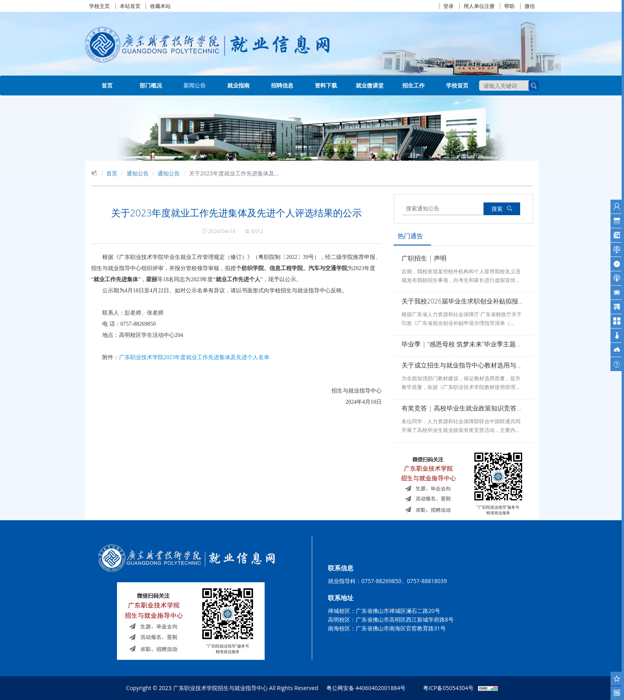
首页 (107, 85)
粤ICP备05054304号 (448, 688)
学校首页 (457, 85)
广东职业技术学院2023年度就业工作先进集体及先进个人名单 (194, 357)
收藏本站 (160, 6)
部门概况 (151, 85)
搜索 (501, 208)
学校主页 (99, 6)
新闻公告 (194, 85)
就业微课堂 (370, 85)
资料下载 (326, 85)
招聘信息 (282, 85)
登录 (448, 6)
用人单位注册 (479, 6)
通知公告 (138, 173)
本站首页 (130, 6)
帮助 (509, 6)
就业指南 (238, 85)
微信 (530, 6)
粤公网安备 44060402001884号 (366, 688)
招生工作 (413, 85)
